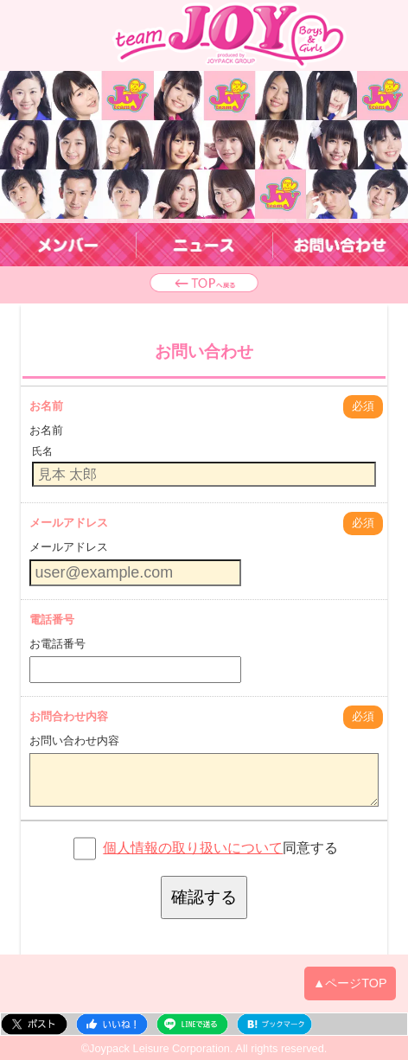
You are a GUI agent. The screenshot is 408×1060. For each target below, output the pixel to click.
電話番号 (51, 619)
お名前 (46, 405)
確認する (204, 897)
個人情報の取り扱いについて (193, 847)
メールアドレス (68, 522)
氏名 (42, 451)
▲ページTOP (350, 983)
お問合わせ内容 (68, 716)
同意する (220, 847)
